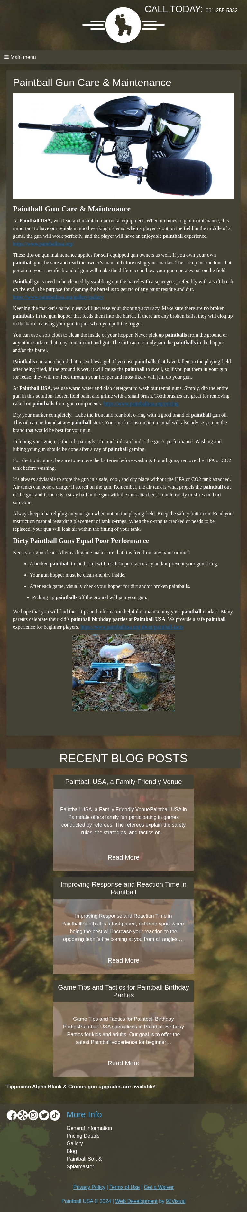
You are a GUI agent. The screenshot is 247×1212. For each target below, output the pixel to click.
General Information (89, 1128)
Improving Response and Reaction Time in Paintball (123, 888)
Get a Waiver (159, 1187)
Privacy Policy (89, 1187)
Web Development (136, 1201)
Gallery (75, 1143)
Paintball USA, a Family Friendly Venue (123, 781)
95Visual (176, 1201)
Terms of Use (124, 1187)
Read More (124, 857)
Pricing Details (83, 1136)
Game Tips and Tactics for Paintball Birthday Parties (123, 991)
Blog (72, 1151)
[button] (123, 57)
